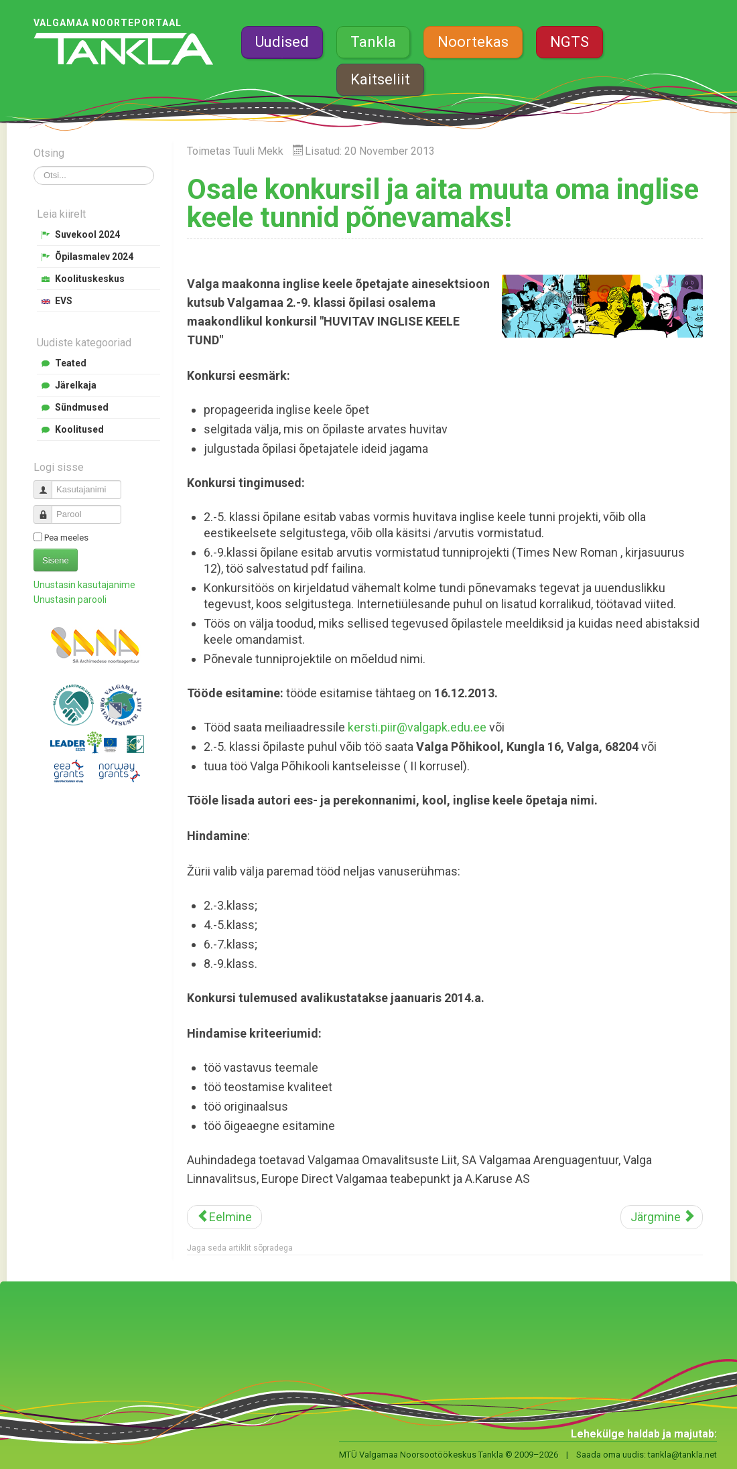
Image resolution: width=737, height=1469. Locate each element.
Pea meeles (66, 538)
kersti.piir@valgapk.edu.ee (417, 727)
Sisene (55, 560)
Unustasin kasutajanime (84, 584)
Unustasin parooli (70, 599)
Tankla (373, 41)
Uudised (282, 41)
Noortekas (473, 41)
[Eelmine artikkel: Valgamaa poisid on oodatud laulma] (224, 1217)
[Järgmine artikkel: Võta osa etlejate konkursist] (661, 1217)
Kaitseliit (380, 79)
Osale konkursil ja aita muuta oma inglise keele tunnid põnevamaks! (443, 203)
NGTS (569, 41)
